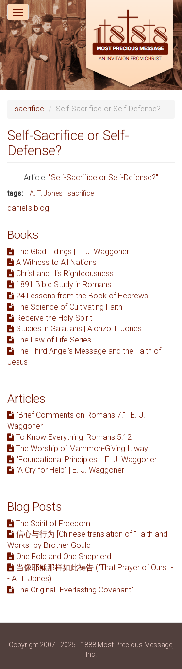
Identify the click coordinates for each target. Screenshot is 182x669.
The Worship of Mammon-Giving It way (77, 448)
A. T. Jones (46, 193)
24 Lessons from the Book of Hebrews (77, 295)
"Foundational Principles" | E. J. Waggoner (82, 459)
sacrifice (29, 108)
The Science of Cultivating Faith (64, 306)
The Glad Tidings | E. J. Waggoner (68, 251)
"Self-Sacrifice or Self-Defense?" (103, 177)
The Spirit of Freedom (48, 523)
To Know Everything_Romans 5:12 (69, 437)
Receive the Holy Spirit (49, 318)
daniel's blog (28, 208)
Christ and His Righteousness (60, 273)
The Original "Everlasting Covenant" (70, 589)
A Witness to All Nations (52, 262)
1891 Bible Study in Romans (59, 284)
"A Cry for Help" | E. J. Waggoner (65, 470)
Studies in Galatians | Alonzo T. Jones (74, 328)
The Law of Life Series (49, 339)
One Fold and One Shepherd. (60, 556)
